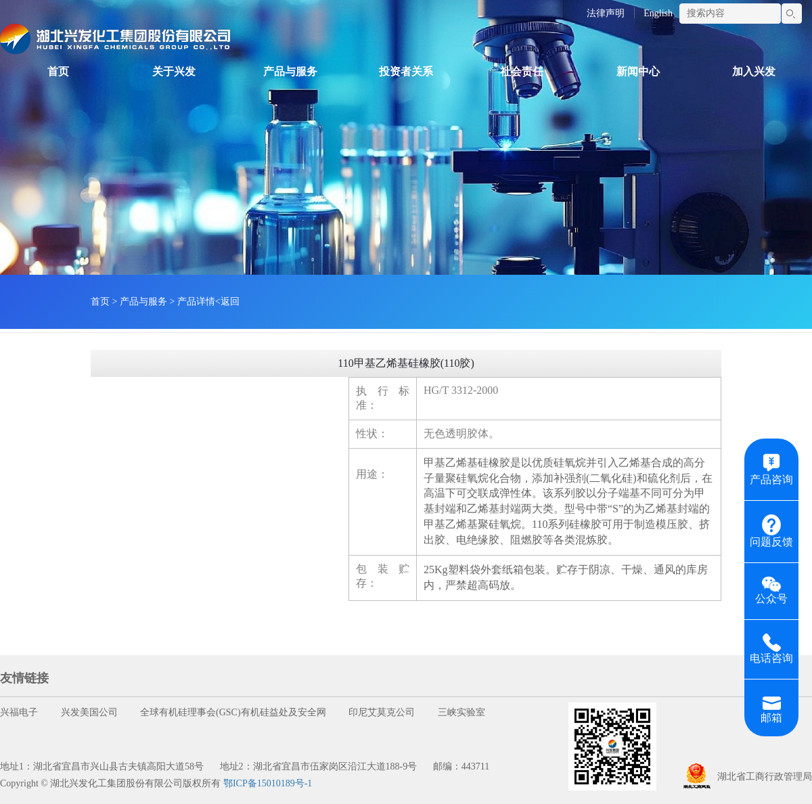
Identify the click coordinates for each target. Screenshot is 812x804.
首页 (58, 71)
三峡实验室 (461, 712)
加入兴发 (753, 71)
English (658, 13)
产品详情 (196, 301)
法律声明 (606, 13)
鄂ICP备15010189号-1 (267, 783)
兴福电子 (19, 712)
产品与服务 (290, 71)
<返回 (227, 301)
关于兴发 (174, 71)
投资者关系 (406, 71)
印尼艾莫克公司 (381, 712)
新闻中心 (638, 71)
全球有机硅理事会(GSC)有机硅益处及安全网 (233, 712)
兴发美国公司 (89, 712)
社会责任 (521, 71)
